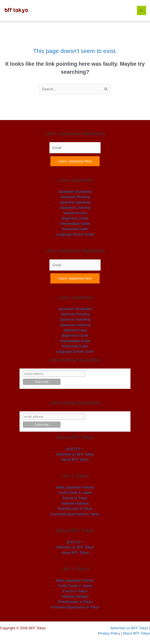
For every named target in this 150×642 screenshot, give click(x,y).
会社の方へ (75, 449)
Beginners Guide (75, 218)
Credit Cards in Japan (75, 492)
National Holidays (75, 503)
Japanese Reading (75, 197)
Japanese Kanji (75, 213)
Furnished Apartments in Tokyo (75, 514)
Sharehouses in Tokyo (74, 509)
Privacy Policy (109, 633)
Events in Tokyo (74, 498)
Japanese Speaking (75, 202)
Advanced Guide (75, 229)
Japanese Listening (75, 207)
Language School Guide (75, 234)
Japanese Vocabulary (75, 191)
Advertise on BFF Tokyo (75, 454)
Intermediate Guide (75, 223)
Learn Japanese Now (75, 161)
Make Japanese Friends (75, 487)
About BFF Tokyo (75, 459)
